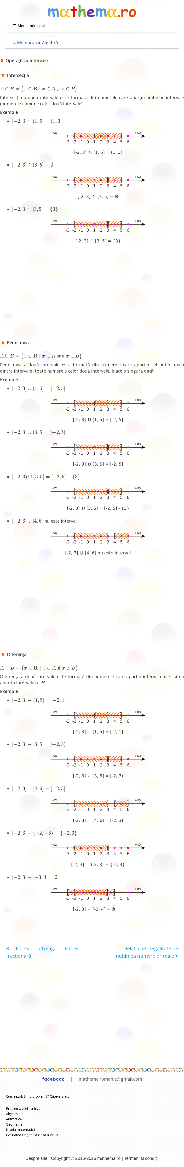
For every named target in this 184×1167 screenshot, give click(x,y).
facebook (53, 1079)
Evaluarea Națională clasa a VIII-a (32, 1135)
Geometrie (14, 1124)
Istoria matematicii (20, 1129)
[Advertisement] (92, 295)
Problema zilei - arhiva (23, 1108)
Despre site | (38, 1158)
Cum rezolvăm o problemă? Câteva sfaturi (38, 1096)
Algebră (12, 1113)
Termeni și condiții (141, 1158)
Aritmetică (14, 1119)
